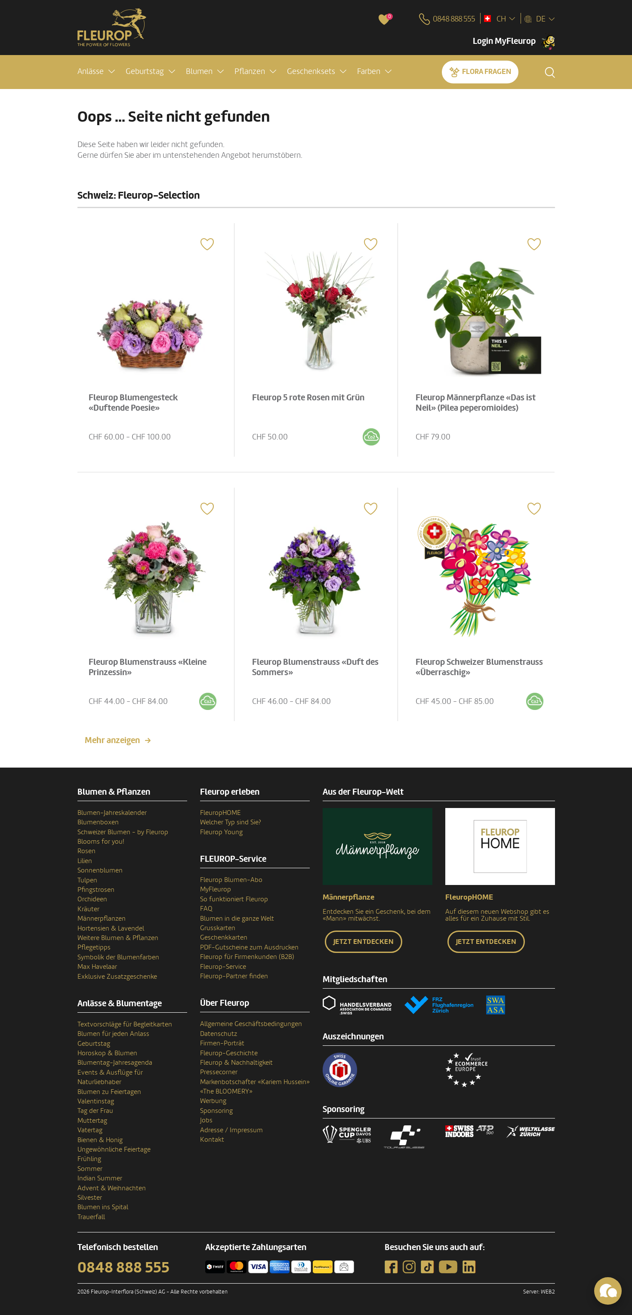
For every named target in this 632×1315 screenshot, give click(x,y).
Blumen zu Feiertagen (109, 1092)
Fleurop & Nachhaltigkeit (236, 1062)
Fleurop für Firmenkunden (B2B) (247, 957)
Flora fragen (486, 71)
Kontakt (212, 1139)
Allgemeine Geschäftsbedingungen (251, 1024)
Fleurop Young (221, 832)
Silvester (89, 1197)
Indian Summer (99, 1178)
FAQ (206, 909)
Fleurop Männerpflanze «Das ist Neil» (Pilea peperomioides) (476, 403)
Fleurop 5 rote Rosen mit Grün (308, 398)
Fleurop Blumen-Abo (231, 880)
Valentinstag (95, 1101)
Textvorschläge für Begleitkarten (124, 1024)
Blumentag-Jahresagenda (114, 1062)
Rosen (86, 851)
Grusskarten (217, 928)
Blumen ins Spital (102, 1207)
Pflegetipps (94, 947)
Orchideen (92, 899)
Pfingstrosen (95, 890)
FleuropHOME (220, 813)
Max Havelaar (97, 967)
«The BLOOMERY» (226, 1091)
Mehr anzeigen (112, 740)
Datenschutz (218, 1034)
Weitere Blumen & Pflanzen (117, 938)
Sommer (89, 1169)
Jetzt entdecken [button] (363, 941)
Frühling (89, 1159)
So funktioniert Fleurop (234, 899)
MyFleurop (215, 889)
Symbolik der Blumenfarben (118, 957)
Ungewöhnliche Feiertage (114, 1149)
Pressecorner (218, 1072)
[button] (96, 71)
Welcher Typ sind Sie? (230, 822)
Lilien (84, 861)
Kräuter (88, 909)
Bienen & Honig (100, 1140)
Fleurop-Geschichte (229, 1053)
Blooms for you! (100, 841)
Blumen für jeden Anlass (113, 1034)
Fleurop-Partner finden (234, 976)
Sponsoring (216, 1111)
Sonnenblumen (100, 870)
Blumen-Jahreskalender (112, 813)
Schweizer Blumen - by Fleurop (122, 832)
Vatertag (89, 1130)
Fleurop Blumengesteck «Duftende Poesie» (133, 403)
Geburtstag (93, 1044)
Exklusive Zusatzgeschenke (117, 976)
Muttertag (92, 1121)
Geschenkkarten (223, 937)
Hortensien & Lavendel (110, 928)
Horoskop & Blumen (107, 1053)
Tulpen (87, 880)
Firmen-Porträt (222, 1043)
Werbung (213, 1101)
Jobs (206, 1120)
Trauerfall (91, 1217)
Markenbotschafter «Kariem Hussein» (255, 1082)
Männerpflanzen (101, 918)
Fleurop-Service (223, 967)
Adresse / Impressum (231, 1130)
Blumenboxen (98, 822)
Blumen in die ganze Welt (237, 918)
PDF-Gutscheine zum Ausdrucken (249, 947)
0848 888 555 (123, 1267)
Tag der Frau (95, 1111)
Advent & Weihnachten (111, 1188)
